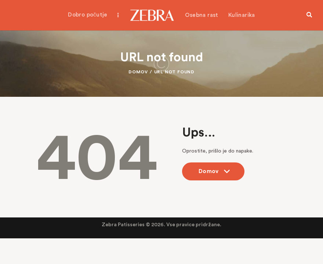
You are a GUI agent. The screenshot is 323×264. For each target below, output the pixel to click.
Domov (138, 72)
